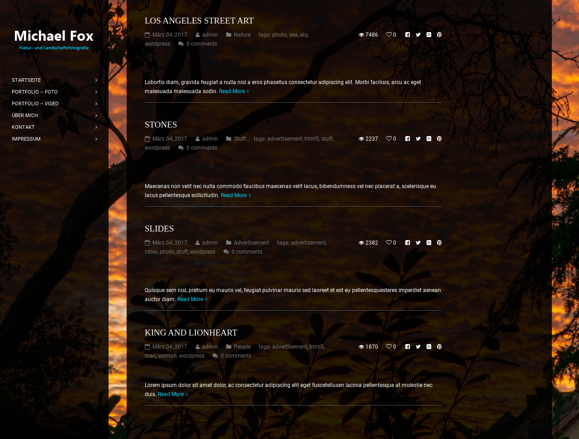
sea (293, 35)
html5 (311, 139)
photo (279, 35)
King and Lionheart (191, 332)
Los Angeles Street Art (199, 20)
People (242, 347)
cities (151, 252)
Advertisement (251, 243)
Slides (159, 228)
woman (167, 356)
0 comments (201, 44)
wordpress (157, 44)
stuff (326, 139)
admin (210, 35)
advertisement (284, 139)
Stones (161, 124)
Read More (232, 91)
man (150, 356)
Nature (242, 35)
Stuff (240, 139)
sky (304, 35)
